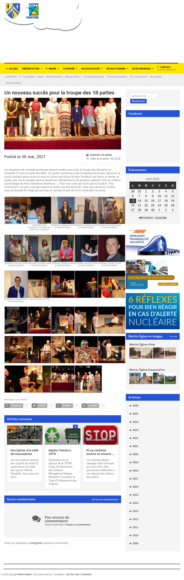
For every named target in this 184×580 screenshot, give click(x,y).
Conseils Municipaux (100, 76)
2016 (133, 487)
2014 (133, 503)
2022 (133, 438)
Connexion (86, 575)
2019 (133, 462)
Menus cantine (78, 76)
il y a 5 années (30, 440)
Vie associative (14, 83)
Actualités (11, 76)
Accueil (12, 68)
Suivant (159, 218)
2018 (133, 470)
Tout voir (173, 337)
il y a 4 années (105, 440)
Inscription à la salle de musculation (22, 454)
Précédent (147, 218)
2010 (133, 535)
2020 (133, 454)
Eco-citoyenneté (147, 76)
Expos (44, 76)
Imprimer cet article (98, 155)
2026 (133, 405)
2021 (133, 446)
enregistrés (37, 543)
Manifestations (59, 76)
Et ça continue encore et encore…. (100, 452)
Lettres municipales (125, 76)
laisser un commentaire (79, 524)
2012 (133, 519)
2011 (133, 527)
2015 (133, 495)
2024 (133, 422)
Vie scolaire (166, 76)
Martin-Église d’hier (142, 345)
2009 (133, 543)
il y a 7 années (68, 440)
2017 (133, 479)
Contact (166, 68)
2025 (133, 414)
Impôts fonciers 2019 (61, 452)
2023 (133, 430)
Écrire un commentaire (105, 500)
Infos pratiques (29, 76)
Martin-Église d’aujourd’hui (146, 370)
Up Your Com (72, 575)
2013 (133, 511)
